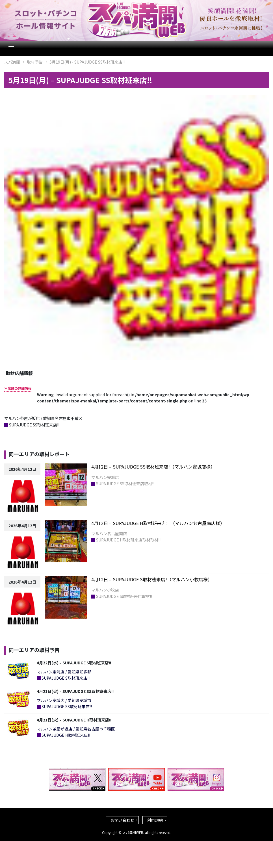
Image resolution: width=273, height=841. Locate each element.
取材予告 (35, 62)
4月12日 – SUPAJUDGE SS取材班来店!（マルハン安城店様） (153, 466)
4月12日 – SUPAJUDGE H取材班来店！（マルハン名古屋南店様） (158, 523)
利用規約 (155, 820)
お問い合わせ (122, 820)
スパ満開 (12, 62)
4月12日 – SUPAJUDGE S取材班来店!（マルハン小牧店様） (151, 579)
